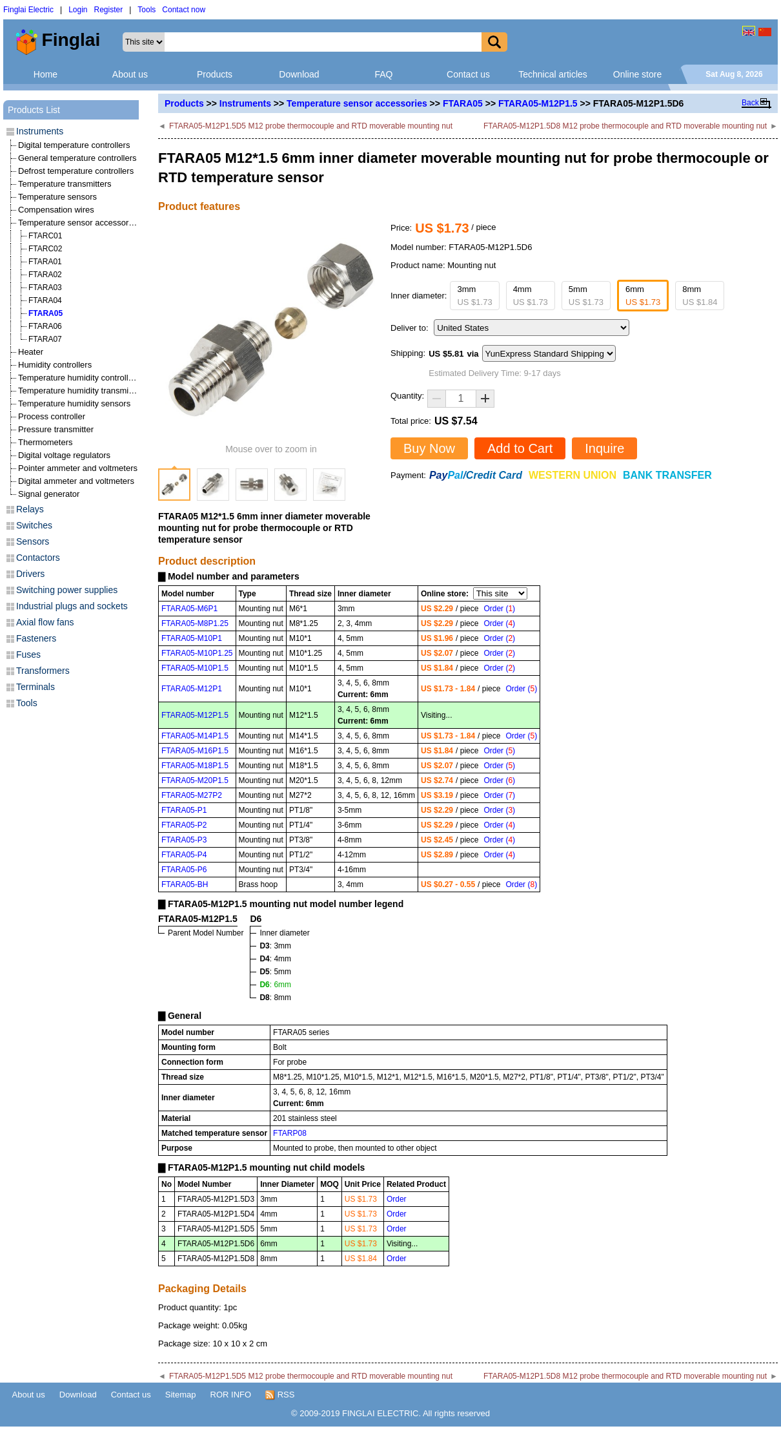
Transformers (43, 670)
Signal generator (48, 494)
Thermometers (45, 442)
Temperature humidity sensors (74, 403)
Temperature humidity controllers (79, 377)
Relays (30, 509)
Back (750, 102)
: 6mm (275, 984)
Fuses (28, 654)
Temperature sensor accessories (357, 103)
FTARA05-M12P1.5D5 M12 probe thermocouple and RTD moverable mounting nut (310, 126)
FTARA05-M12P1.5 (538, 103)
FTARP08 (290, 1133)
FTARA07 (45, 339)
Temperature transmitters (65, 184)
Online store (637, 74)
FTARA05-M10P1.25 (197, 653)
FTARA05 (463, 103)
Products (214, 74)
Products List (34, 110)
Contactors (38, 557)
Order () (499, 608)
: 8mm (275, 997)
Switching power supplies (66, 590)
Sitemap (180, 1394)
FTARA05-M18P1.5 (194, 765)
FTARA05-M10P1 (191, 638)
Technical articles (552, 74)
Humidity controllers (55, 365)
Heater (30, 352)
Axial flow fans (45, 622)
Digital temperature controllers (74, 145)
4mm (530, 295)
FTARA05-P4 (184, 854)
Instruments (245, 103)
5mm (586, 295)
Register (108, 9)
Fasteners (36, 638)
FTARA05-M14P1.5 (194, 735)
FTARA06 (45, 326)
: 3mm (275, 945)
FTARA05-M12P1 (191, 688)
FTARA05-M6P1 (189, 608)
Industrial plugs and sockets (72, 606)
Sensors (32, 541)
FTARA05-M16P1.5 (194, 750)
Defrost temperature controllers (76, 171)
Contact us (468, 74)
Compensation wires (56, 209)
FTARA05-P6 (184, 869)
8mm (699, 295)
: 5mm (275, 971)
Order (397, 1199)
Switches (34, 525)
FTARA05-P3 (184, 839)
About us (130, 74)
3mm (474, 295)
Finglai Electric (28, 9)
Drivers (30, 574)
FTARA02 (45, 274)
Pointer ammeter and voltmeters (77, 468)
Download (299, 74)
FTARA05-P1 (184, 810)
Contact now (183, 9)
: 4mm (275, 958)
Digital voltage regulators (64, 455)
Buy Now (429, 448)
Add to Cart (520, 448)
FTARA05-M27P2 (191, 795)
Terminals (35, 687)
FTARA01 (45, 261)
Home (45, 74)
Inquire (604, 448)
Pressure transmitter (56, 429)
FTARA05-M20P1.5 (194, 780)
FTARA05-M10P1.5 (194, 668)
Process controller (51, 416)
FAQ (383, 74)
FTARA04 (45, 300)
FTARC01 (45, 235)
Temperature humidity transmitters (81, 390)
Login (77, 9)
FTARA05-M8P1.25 (194, 623)
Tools (146, 9)
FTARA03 (45, 287)
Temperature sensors (57, 197)
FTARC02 (45, 248)
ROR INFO (231, 1394)
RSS (279, 1395)
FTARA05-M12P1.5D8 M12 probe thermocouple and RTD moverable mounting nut (625, 126)
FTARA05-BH (184, 884)
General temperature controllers (77, 158)
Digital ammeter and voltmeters (76, 481)
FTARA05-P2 (184, 825)
